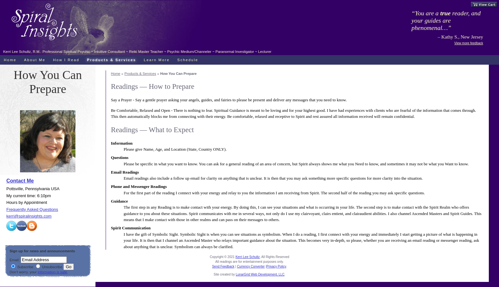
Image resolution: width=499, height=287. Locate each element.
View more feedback (468, 43)
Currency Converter (251, 266)
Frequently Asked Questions (32, 209)
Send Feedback (223, 266)
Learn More (157, 60)
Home (115, 73)
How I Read (66, 60)
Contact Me (20, 180)
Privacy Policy (276, 266)
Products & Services (140, 73)
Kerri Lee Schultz (247, 257)
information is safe (52, 272)
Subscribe (22, 267)
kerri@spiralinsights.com (29, 216)
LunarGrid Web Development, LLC (260, 274)
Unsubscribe (49, 267)
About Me (35, 60)
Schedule (187, 60)
